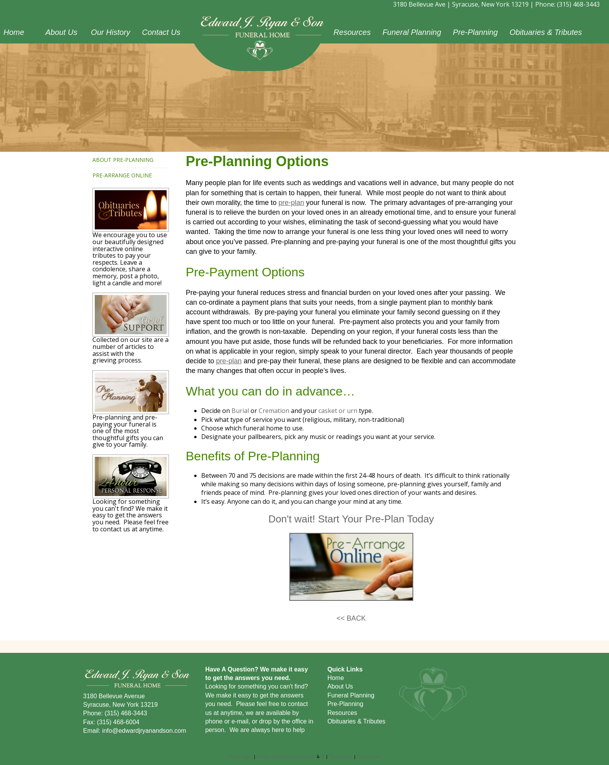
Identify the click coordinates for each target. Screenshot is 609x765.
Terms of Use (368, 756)
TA (322, 756)
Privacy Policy (341, 756)
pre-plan (291, 202)
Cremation (274, 410)
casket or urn (337, 410)
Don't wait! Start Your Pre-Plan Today (351, 519)
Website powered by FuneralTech (286, 756)
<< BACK (351, 618)
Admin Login (241, 756)
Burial (240, 410)
